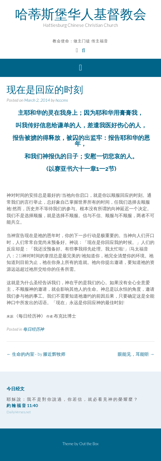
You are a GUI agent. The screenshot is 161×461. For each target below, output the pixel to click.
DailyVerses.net (19, 412)
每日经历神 (33, 329)
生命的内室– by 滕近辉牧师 (36, 354)
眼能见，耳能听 (136, 354)
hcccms (62, 100)
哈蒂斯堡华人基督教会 (80, 14)
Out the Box (89, 443)
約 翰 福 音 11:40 (22, 405)
